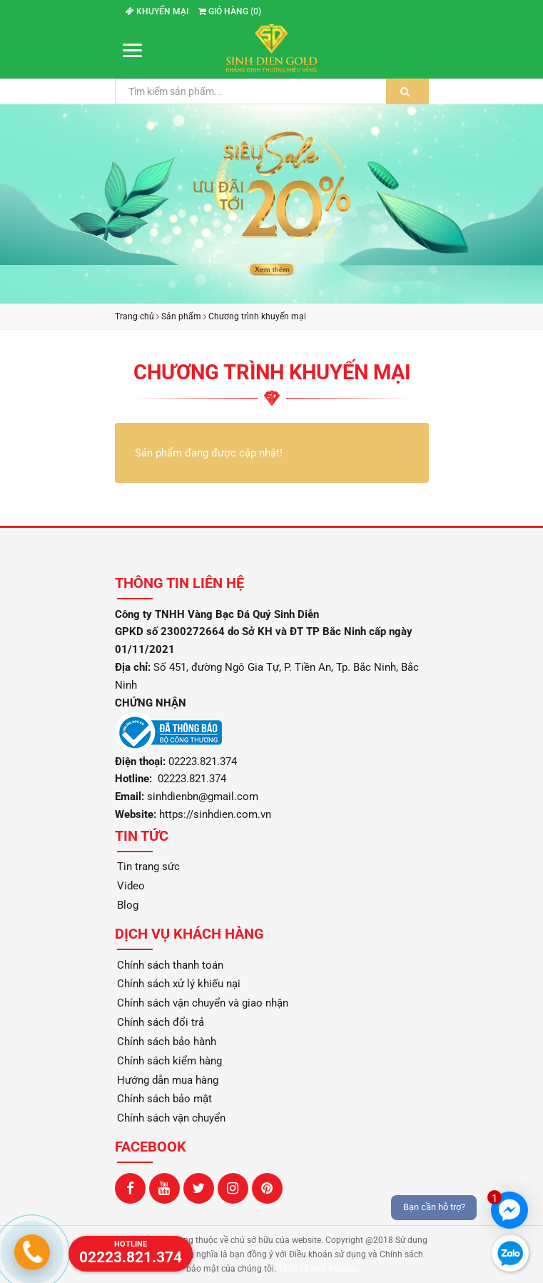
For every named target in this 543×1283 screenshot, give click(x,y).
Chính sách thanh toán (170, 965)
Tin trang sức (148, 866)
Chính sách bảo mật (164, 1098)
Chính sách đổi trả (160, 1022)
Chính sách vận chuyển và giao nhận (202, 1003)
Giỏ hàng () (229, 11)
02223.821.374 (190, 778)
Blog (127, 905)
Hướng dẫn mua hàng (167, 1080)
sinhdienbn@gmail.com (202, 796)
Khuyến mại (157, 11)
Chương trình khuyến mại (257, 316)
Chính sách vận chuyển (171, 1118)
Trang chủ (134, 316)
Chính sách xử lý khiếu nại (178, 983)
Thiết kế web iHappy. (317, 1269)
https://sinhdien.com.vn (215, 814)
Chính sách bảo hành (166, 1041)
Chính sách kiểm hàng (169, 1060)
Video (131, 885)
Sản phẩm (181, 316)
